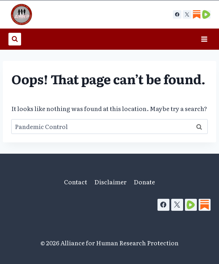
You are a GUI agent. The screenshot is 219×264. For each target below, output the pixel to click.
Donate (144, 181)
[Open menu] (204, 38)
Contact (75, 181)
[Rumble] (191, 205)
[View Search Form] (14, 39)
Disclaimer (110, 181)
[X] (187, 14)
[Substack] (205, 205)
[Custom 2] (206, 14)
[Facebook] (177, 14)
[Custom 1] (196, 14)
